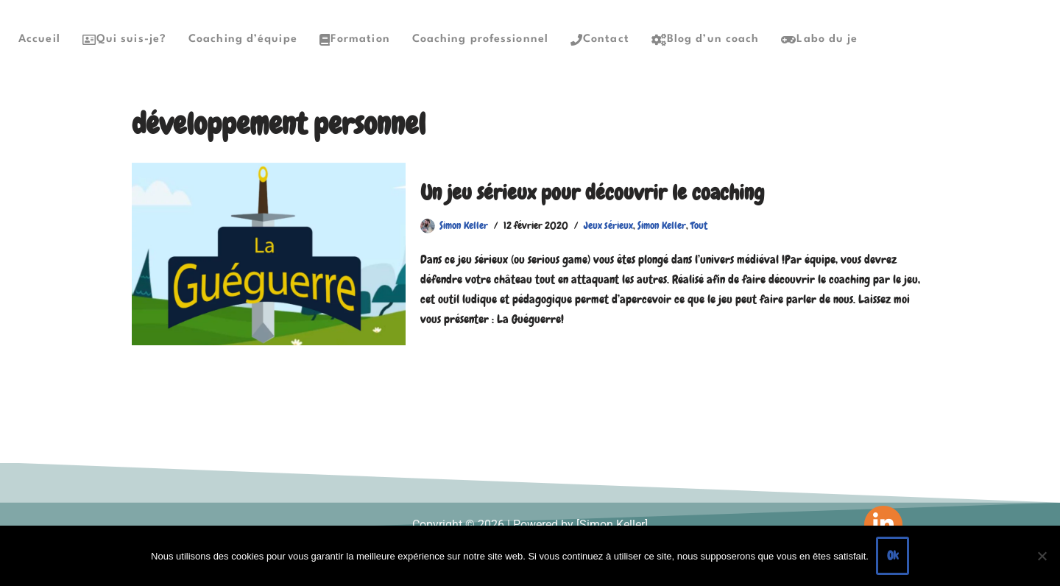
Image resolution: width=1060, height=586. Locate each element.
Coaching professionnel (480, 39)
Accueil (39, 39)
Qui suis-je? (124, 40)
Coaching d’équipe (242, 39)
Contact (599, 40)
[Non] (1041, 555)
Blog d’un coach (705, 40)
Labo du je (819, 40)
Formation (354, 40)
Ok (892, 555)
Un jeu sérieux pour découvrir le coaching (592, 192)
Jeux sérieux (608, 225)
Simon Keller (463, 225)
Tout (698, 225)
